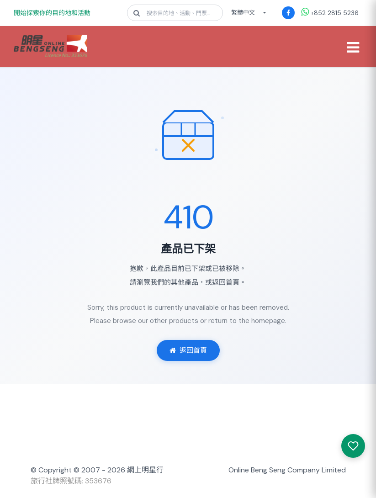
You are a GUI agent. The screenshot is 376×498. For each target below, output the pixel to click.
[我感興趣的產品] (353, 446)
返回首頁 (188, 350)
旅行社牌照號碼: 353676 (71, 481)
